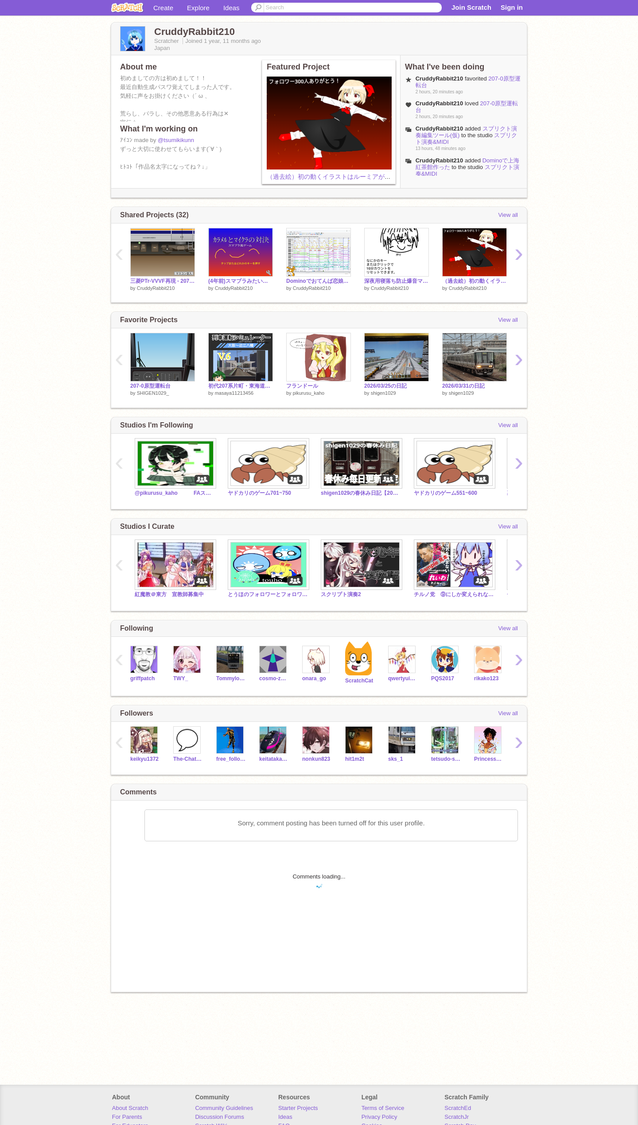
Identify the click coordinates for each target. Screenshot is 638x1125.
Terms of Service (383, 1108)
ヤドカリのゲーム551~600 (445, 493)
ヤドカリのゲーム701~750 (259, 493)
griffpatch (142, 678)
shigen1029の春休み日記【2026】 (361, 493)
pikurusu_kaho (309, 393)
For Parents (127, 1116)
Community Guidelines (224, 1108)
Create (163, 8)
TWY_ (180, 678)
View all (508, 215)
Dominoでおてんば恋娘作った (318, 281)
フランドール (302, 386)
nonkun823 (316, 759)
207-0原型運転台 (150, 386)
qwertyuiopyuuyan (403, 678)
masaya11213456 (234, 393)
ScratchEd (457, 1108)
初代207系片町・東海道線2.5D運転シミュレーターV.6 (240, 386)
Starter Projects (298, 1108)
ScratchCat (359, 681)
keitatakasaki (274, 759)
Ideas (231, 8)
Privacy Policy (379, 1116)
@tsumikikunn (176, 140)
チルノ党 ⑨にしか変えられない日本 (454, 594)
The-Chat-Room (188, 759)
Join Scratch (471, 7)
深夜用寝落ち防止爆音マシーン (396, 281)
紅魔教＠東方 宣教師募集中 (169, 594)
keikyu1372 (144, 759)
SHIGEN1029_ (153, 393)
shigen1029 (383, 393)
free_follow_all (231, 759)
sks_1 (395, 759)
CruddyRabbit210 (439, 128)
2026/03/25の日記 (385, 386)
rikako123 (486, 678)
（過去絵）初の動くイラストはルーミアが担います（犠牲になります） (366, 176)
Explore (198, 8)
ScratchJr (456, 1116)
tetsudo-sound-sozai (446, 759)
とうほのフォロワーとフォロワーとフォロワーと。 (267, 594)
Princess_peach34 (489, 759)
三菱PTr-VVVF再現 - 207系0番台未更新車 (162, 281)
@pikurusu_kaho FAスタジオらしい (174, 493)
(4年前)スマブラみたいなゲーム (240, 281)
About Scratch (130, 1108)
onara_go (314, 678)
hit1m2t (354, 759)
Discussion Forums (219, 1116)
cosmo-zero (274, 678)
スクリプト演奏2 (341, 594)
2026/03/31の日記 (463, 386)
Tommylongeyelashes (231, 678)
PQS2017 (442, 678)
